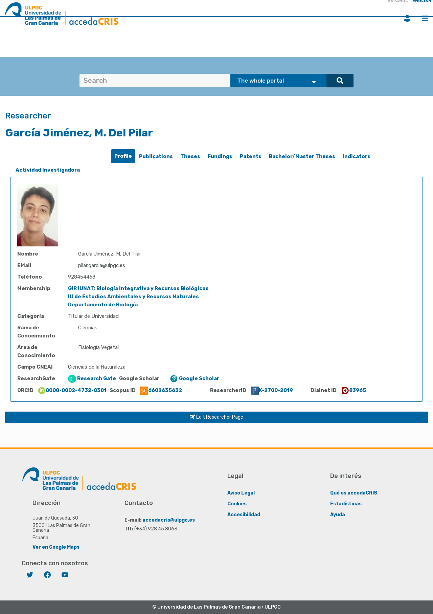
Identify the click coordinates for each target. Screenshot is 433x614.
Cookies (237, 503)
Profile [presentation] (123, 156)
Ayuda (337, 514)
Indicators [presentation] (356, 156)
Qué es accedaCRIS (353, 493)
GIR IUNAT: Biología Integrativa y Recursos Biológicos (138, 288)
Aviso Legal (241, 493)
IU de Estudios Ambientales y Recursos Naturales (133, 296)
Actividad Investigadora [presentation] (48, 170)
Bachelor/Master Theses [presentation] (302, 156)
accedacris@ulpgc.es (168, 520)
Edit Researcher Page (216, 417)
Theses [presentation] (190, 156)
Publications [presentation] (156, 156)
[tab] (123, 156)
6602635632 (161, 390)
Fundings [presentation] (220, 156)
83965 (353, 390)
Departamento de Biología (103, 305)
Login (407, 18)
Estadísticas (346, 503)
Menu (425, 18)
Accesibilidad (243, 514)
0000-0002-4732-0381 (72, 390)
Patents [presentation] (250, 156)
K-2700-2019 (272, 390)
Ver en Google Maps (55, 547)
